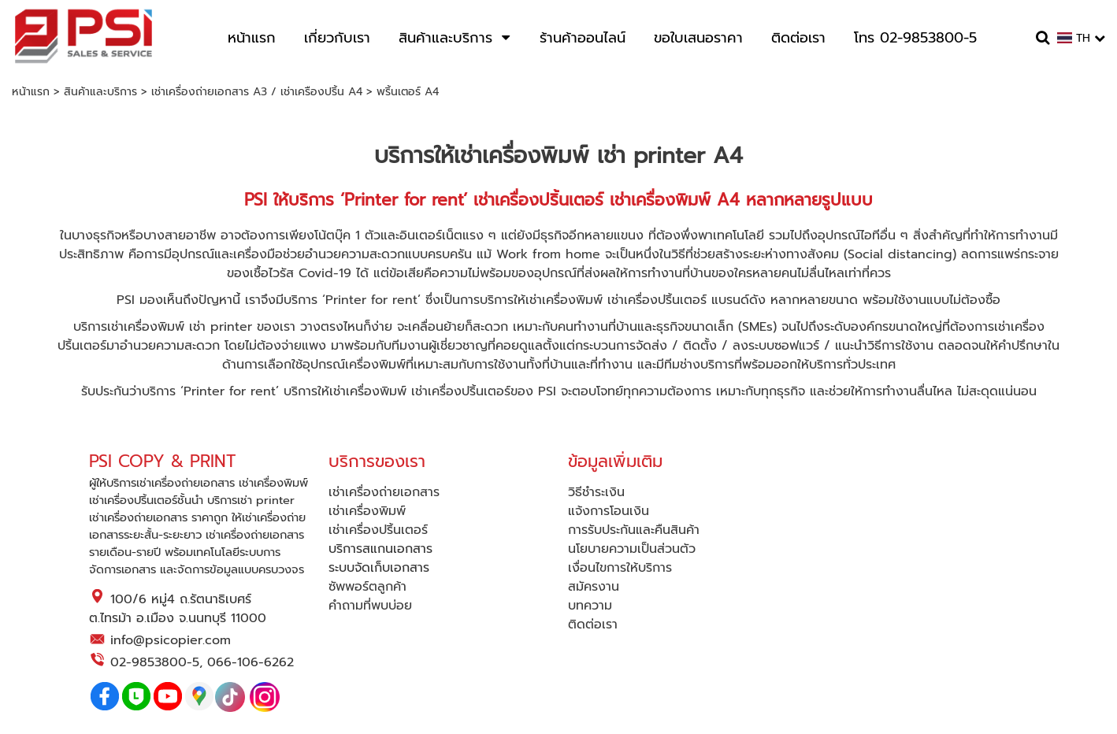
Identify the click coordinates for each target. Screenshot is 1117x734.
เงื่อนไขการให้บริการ (620, 567)
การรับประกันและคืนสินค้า (634, 530)
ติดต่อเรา (593, 624)
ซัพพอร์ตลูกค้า (367, 586)
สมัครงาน (593, 586)
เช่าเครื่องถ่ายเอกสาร (384, 492)
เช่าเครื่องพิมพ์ (521, 155)
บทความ (590, 605)
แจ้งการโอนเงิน (608, 511)
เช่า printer (220, 326)
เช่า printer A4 (670, 155)
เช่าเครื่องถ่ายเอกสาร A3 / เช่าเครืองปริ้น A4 (256, 91)
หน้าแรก (31, 91)
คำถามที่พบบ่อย (370, 605)
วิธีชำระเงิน (596, 492)
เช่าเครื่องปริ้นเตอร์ (657, 300)
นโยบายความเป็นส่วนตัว (632, 548)
